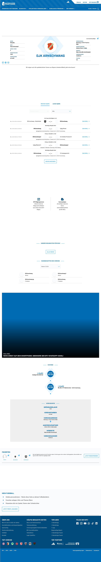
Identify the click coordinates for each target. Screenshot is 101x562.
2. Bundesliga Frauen (57, 535)
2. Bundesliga (55, 525)
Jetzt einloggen (92, 2)
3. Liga (53, 527)
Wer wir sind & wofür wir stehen (10, 522)
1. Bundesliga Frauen (57, 532)
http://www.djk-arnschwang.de (83, 52)
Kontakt (4, 535)
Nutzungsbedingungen (78, 550)
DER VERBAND (70, 8)
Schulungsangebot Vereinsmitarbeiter (37, 527)
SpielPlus (79, 2)
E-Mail (85, 48)
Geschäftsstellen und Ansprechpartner (12, 525)
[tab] (45, 104)
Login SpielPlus (31, 535)
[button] (3, 62)
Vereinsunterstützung (7, 530)
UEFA (11, 550)
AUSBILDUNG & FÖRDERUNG (57, 8)
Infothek (85, 2)
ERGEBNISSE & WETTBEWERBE (10, 8)
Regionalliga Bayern (56, 530)
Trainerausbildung (31, 525)
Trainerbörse (30, 532)
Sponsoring (5, 527)
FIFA (15, 550)
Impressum (96, 550)
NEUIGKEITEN (23, 8)
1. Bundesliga (55, 522)
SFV (3, 550)
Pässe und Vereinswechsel (34, 522)
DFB (7, 550)
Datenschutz (89, 550)
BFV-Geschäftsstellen (32, 530)
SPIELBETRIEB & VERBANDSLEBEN (38, 8)
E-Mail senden (54, 426)
